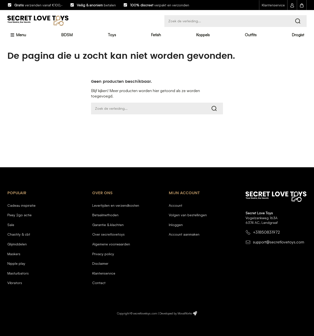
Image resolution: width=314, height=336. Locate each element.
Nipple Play (16, 263)
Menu (20, 34)
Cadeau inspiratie (21, 205)
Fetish (156, 34)
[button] (292, 5)
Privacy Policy (103, 254)
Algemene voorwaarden (111, 244)
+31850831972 (266, 232)
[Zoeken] (235, 21)
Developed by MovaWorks (175, 313)
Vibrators (14, 283)
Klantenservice (273, 5)
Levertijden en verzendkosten (115, 205)
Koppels (203, 34)
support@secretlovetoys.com (278, 242)
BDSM (67, 34)
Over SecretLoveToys (108, 234)
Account (175, 205)
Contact (98, 283)
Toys (112, 34)
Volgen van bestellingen (188, 215)
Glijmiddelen (17, 244)
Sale (10, 225)
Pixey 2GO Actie (19, 215)
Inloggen (176, 225)
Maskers (13, 254)
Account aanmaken (184, 234)
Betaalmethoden (105, 215)
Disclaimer (100, 263)
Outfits (251, 34)
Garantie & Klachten (108, 225)
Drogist (298, 34)
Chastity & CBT (18, 234)
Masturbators (18, 273)
